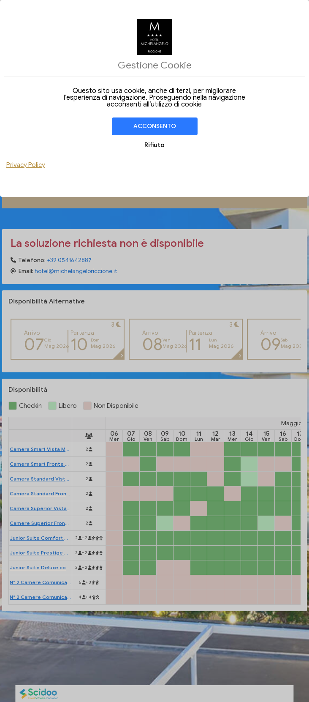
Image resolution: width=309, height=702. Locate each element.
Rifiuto (154, 145)
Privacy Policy (25, 165)
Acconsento (154, 126)
